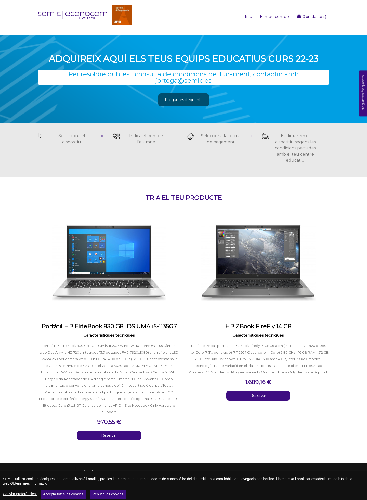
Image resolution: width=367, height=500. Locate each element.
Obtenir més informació (28, 483)
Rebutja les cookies (107, 494)
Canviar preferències (20, 494)
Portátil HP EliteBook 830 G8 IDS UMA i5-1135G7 (109, 326)
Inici (249, 16)
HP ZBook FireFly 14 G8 (258, 326)
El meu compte (275, 16)
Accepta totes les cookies (63, 494)
